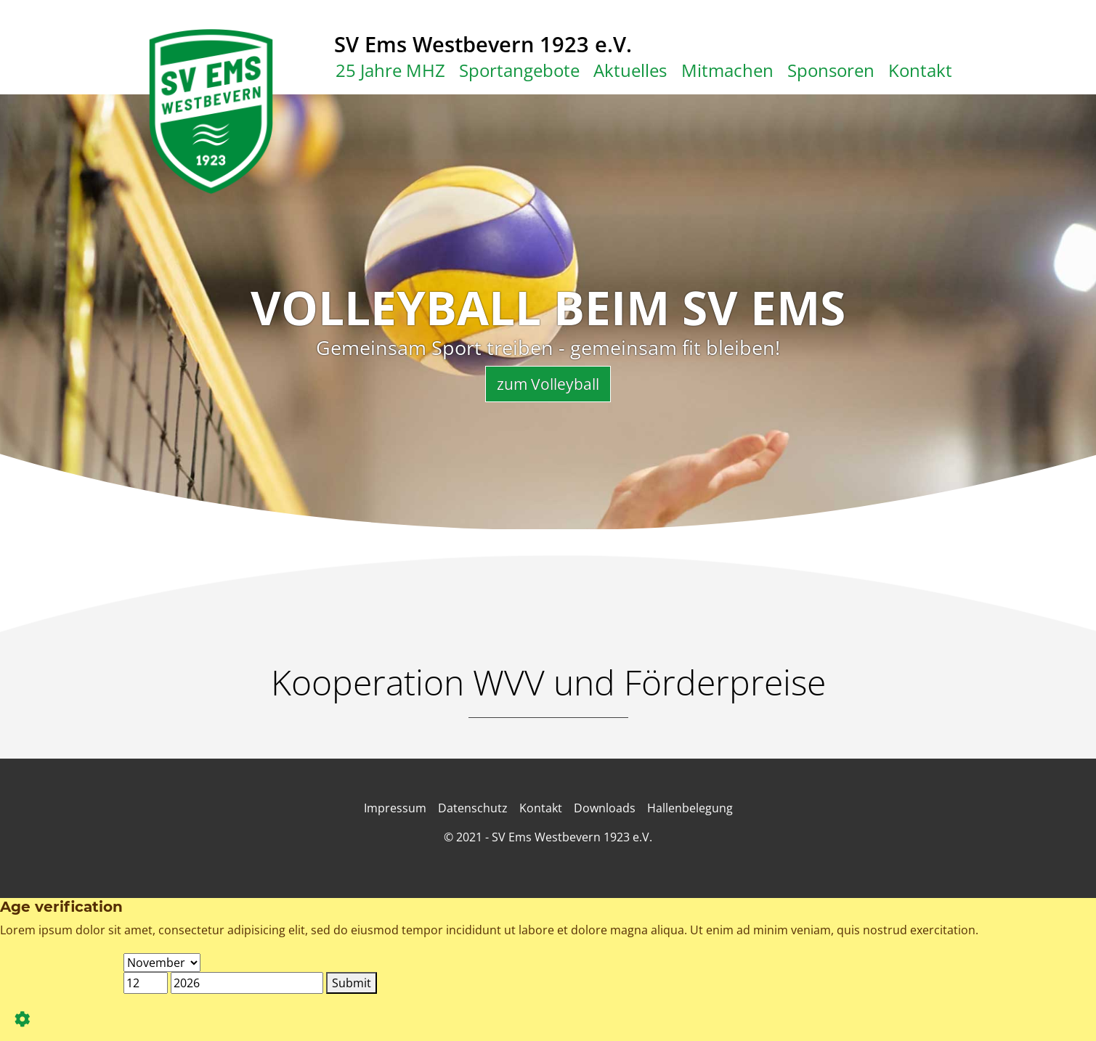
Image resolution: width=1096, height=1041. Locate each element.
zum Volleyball (548, 384)
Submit (351, 983)
